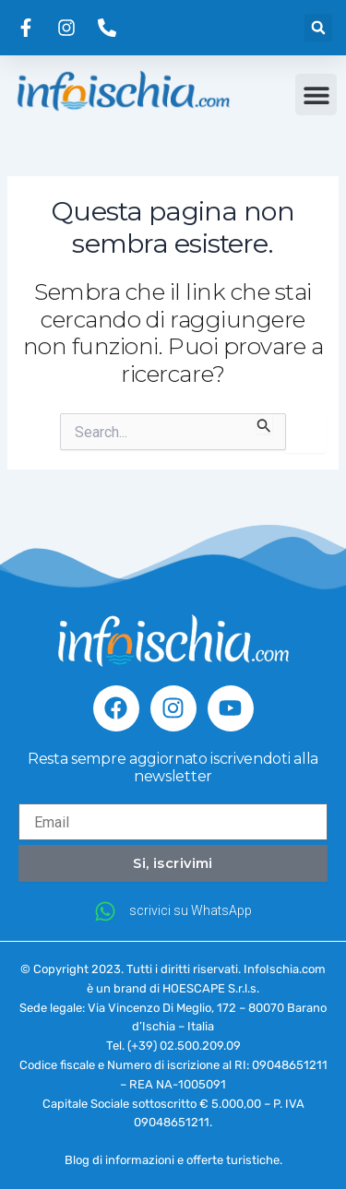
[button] (318, 28)
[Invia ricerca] (264, 423)
